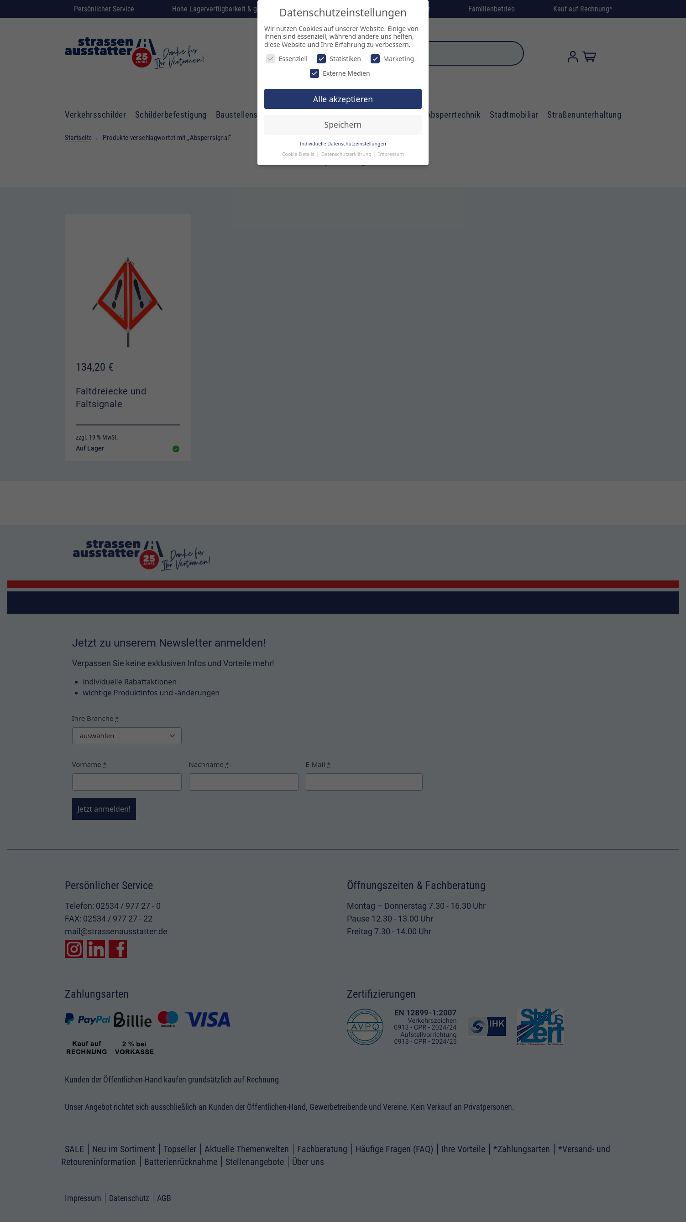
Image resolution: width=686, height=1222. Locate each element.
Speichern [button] (343, 124)
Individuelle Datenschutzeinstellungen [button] (343, 143)
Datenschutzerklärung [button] (347, 154)
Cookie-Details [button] (298, 154)
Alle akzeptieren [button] (343, 98)
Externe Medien (340, 73)
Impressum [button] (391, 154)
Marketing (392, 58)
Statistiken (339, 58)
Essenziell (287, 58)
